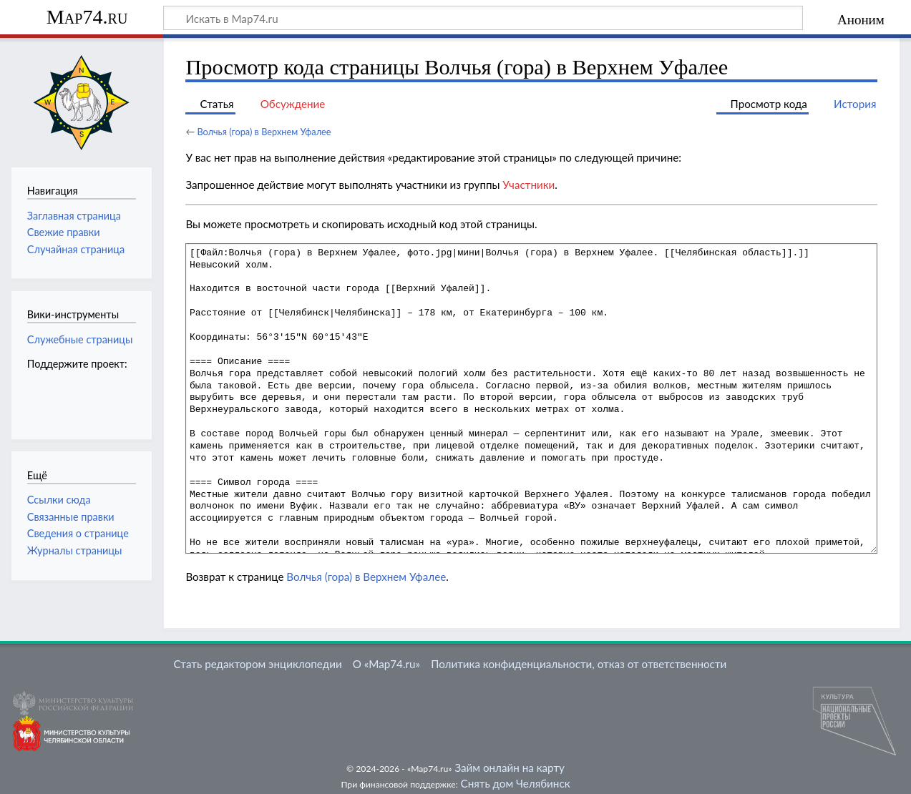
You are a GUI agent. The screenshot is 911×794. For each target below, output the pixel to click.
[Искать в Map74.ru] (483, 17)
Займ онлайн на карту (509, 767)
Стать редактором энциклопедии (258, 663)
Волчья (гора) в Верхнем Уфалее (264, 131)
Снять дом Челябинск (515, 783)
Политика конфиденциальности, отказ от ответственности (578, 663)
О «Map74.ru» (386, 663)
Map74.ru (87, 17)
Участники (528, 184)
